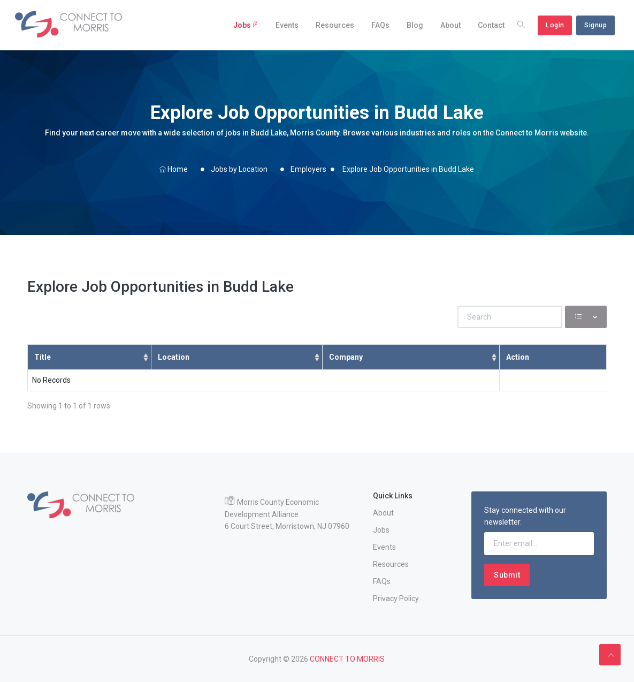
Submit (507, 575)
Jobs (245, 25)
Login (555, 25)
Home (173, 169)
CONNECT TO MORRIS (347, 659)
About (450, 25)
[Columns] (586, 317)
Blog (415, 25)
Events (287, 25)
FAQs (380, 25)
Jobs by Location (239, 169)
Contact (491, 25)
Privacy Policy (396, 598)
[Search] (509, 317)
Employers (308, 169)
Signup (595, 25)
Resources (335, 25)
